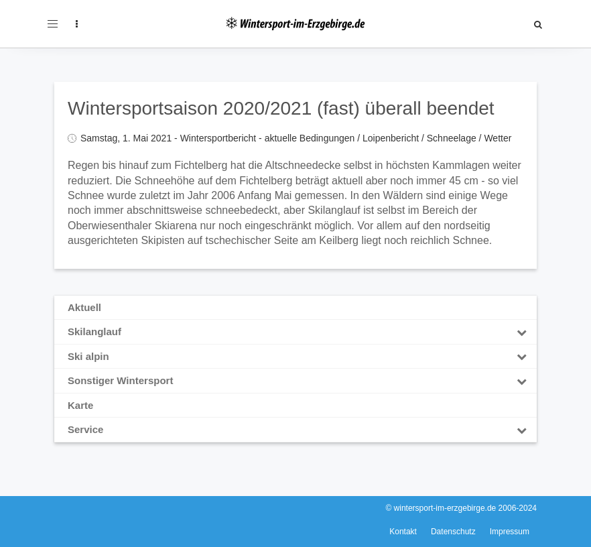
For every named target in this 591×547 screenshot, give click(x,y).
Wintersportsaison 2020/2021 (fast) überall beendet (281, 108)
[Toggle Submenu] (521, 332)
